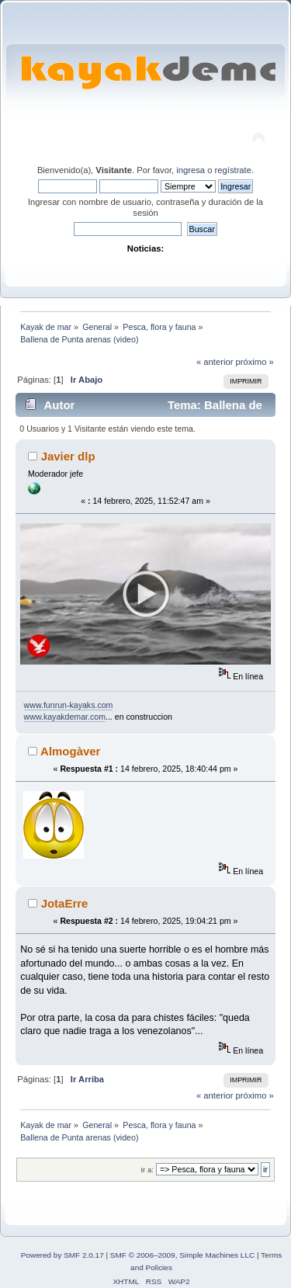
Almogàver (70, 751)
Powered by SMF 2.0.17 (62, 1255)
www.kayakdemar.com (65, 716)
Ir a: (146, 1169)
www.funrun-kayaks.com (68, 705)
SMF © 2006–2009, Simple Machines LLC (182, 1255)
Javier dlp (68, 456)
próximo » (255, 361)
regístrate (233, 170)
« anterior (214, 361)
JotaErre (64, 903)
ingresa (190, 170)
